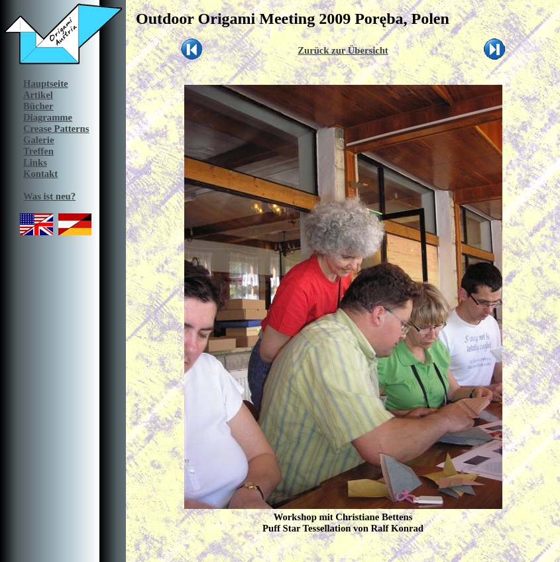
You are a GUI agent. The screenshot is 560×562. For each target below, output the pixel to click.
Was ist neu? (49, 196)
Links (35, 162)
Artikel (38, 94)
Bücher (38, 106)
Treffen (38, 151)
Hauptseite (45, 83)
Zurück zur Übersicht (343, 50)
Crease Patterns (56, 128)
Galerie (38, 140)
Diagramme (47, 117)
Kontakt (40, 173)
